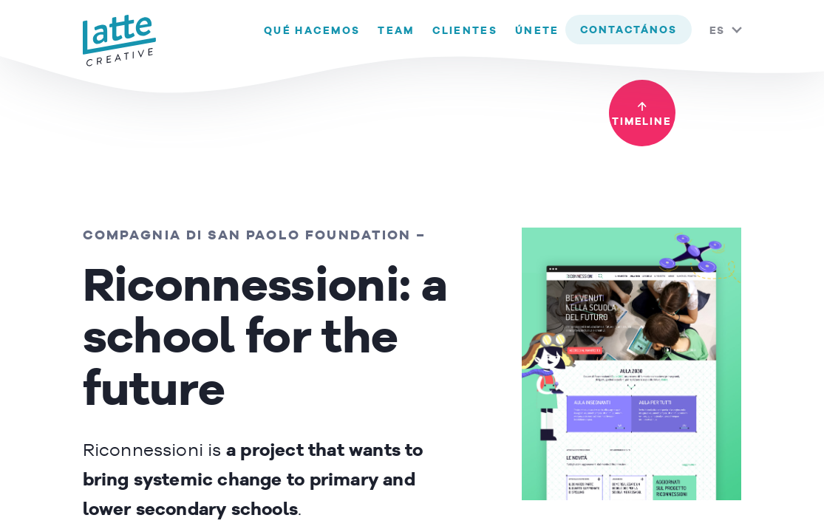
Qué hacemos (312, 31)
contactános (628, 30)
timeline (641, 122)
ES (717, 31)
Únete (537, 31)
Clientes (464, 31)
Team (396, 31)
